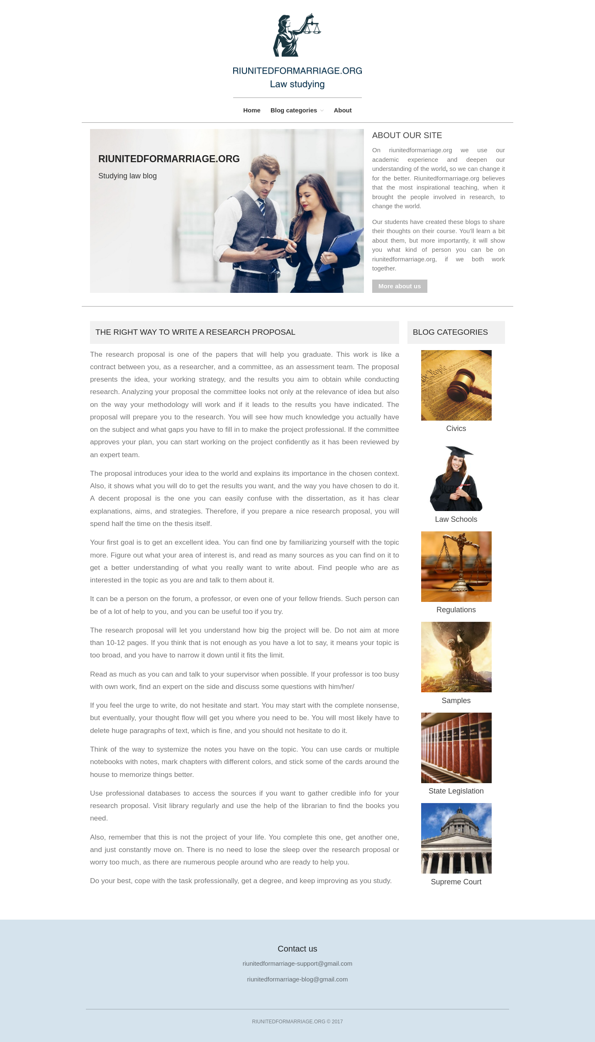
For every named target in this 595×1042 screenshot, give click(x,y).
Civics (456, 428)
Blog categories (294, 110)
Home (252, 110)
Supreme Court (456, 882)
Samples (456, 700)
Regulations (456, 610)
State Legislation (456, 791)
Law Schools (456, 519)
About (342, 110)
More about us (399, 286)
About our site (407, 135)
